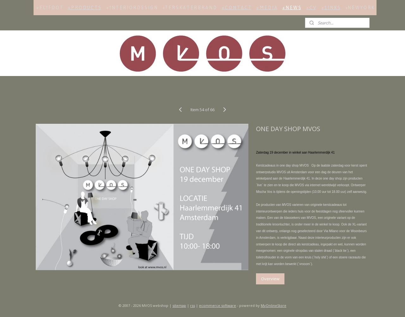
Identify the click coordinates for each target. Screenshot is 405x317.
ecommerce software (217, 305)
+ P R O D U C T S (84, 7)
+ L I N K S (330, 7)
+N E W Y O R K (359, 7)
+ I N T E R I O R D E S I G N (131, 7)
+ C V (311, 7)
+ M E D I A (266, 7)
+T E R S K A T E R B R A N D (189, 7)
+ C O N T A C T (236, 7)
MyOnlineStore (273, 305)
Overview (270, 279)
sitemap (179, 305)
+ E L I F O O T (49, 7)
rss (192, 305)
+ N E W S (291, 7)
